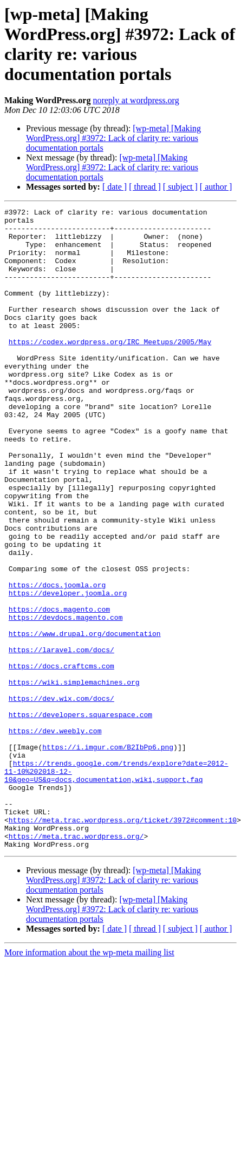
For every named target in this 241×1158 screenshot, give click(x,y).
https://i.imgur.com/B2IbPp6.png (107, 855)
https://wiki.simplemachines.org (74, 777)
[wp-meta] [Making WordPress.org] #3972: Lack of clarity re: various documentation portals (113, 138)
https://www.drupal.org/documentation (85, 719)
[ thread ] (145, 186)
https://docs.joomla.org (57, 661)
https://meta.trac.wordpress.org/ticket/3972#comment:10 (123, 943)
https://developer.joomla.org (68, 670)
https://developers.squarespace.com (80, 816)
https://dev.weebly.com (55, 836)
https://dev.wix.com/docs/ (61, 797)
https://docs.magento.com (59, 690)
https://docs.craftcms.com (61, 758)
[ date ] (114, 186)
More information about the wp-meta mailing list (89, 1080)
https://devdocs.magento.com (66, 700)
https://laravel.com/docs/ (61, 739)
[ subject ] (180, 186)
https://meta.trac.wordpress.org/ (76, 962)
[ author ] (216, 186)
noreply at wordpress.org (136, 100)
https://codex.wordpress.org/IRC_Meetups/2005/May (110, 369)
